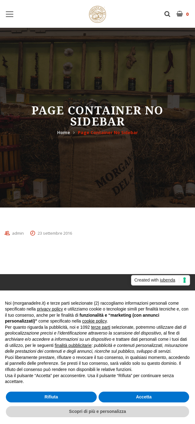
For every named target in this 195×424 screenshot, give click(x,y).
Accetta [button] (144, 396)
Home (63, 132)
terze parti (100, 327)
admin (18, 233)
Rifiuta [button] (51, 396)
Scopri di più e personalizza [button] (97, 411)
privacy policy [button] (50, 309)
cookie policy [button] (94, 321)
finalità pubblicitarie (73, 345)
